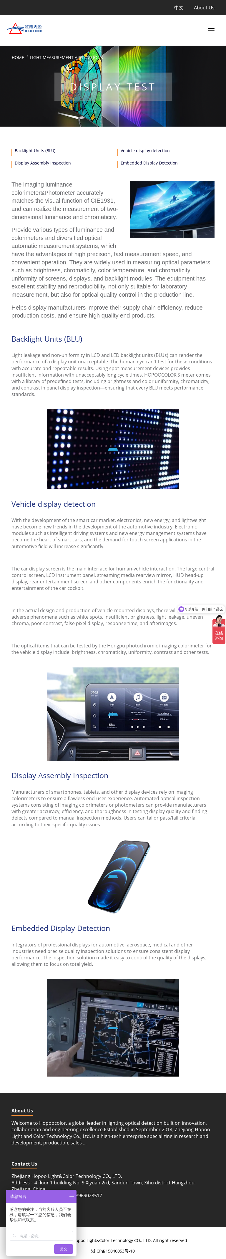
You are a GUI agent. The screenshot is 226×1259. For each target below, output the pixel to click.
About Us (204, 7)
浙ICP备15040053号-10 (113, 1251)
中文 (179, 7)
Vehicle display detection (145, 150)
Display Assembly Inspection (43, 163)
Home (18, 57)
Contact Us (24, 1164)
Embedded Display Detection (149, 163)
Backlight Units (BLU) (35, 150)
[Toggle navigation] (210, 30)
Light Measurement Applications (66, 57)
